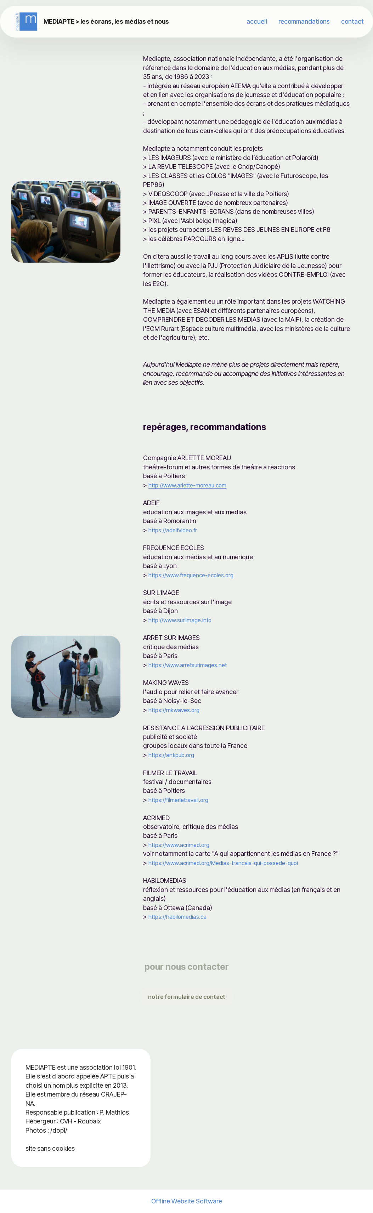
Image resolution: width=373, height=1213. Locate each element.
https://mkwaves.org (177, 710)
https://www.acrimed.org (183, 844)
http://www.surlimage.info (184, 620)
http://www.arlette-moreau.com (193, 485)
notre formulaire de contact (187, 997)
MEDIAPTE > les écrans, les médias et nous (111, 21)
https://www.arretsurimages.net (193, 665)
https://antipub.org (174, 755)
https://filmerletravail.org (183, 799)
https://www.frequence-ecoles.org (197, 575)
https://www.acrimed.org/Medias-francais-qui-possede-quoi (235, 862)
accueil (257, 21)
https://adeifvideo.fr (176, 530)
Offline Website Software (186, 1201)
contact (352, 21)
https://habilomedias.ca (181, 916)
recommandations (304, 21)
